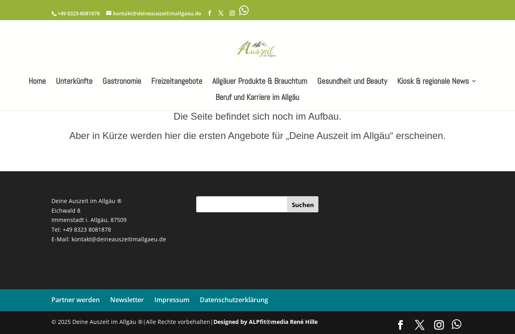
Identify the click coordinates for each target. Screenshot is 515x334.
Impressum (171, 299)
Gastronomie (122, 82)
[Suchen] (302, 204)
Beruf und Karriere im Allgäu (257, 98)
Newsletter (127, 299)
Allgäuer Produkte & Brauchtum (259, 82)
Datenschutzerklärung (234, 299)
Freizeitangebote (176, 82)
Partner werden (75, 299)
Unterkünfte (74, 82)
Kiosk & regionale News (433, 82)
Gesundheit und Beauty (352, 82)
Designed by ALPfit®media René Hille (265, 322)
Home (37, 82)
